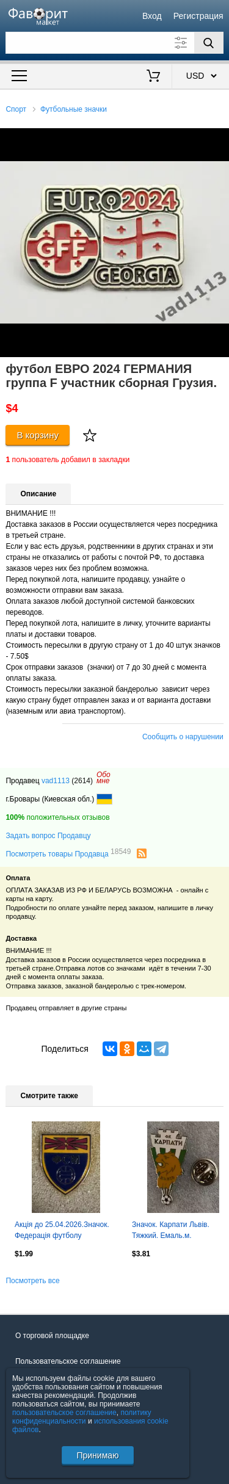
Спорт (15, 109)
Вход (152, 16)
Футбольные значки (73, 109)
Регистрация (198, 16)
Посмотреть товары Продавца (68, 853)
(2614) (82, 780)
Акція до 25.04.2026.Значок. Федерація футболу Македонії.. (62, 1231)
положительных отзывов (57, 817)
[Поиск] (209, 43)
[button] (218, 139)
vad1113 (56, 780)
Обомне (103, 778)
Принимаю (97, 1455)
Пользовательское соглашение (68, 1361)
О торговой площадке (52, 1335)
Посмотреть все (32, 1280)
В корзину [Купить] (37, 435)
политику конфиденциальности (81, 1416)
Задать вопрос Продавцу (47, 835)
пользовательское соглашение (64, 1412)
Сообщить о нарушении (183, 737)
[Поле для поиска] (114, 43)
